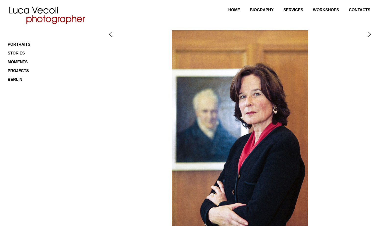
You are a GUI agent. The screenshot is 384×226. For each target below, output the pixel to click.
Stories (16, 53)
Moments (18, 62)
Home (234, 10)
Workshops (326, 10)
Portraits (19, 44)
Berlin (15, 79)
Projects (18, 71)
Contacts (359, 10)
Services (293, 10)
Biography (262, 10)
